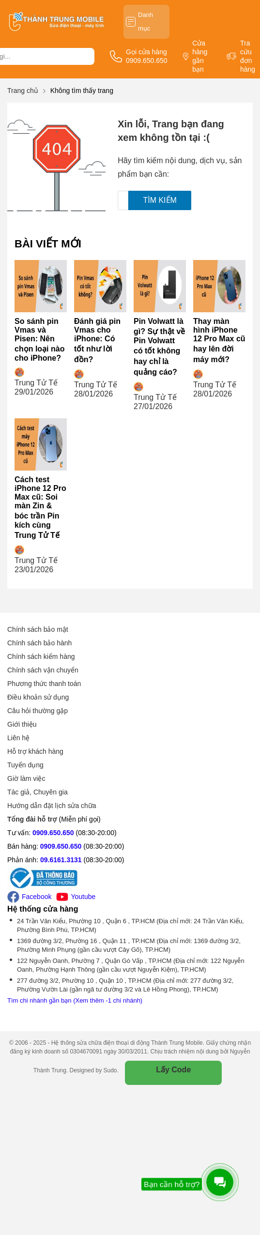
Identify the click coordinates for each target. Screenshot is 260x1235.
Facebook (29, 897)
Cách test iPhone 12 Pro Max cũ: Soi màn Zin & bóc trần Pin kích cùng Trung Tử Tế (40, 507)
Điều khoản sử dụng (38, 697)
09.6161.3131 (61, 860)
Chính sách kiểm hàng (41, 656)
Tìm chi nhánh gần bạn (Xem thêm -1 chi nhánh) (74, 1000)
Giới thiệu (22, 724)
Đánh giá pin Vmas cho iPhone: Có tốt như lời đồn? (97, 340)
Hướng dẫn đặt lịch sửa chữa (51, 805)
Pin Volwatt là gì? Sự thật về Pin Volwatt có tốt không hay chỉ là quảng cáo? (159, 346)
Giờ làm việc (26, 778)
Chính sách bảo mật (37, 629)
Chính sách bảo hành (39, 643)
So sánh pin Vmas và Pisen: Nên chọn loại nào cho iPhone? (39, 339)
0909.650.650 (53, 833)
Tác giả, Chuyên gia (37, 792)
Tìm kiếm (159, 200)
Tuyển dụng (25, 765)
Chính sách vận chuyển (42, 670)
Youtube (75, 897)
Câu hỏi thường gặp (37, 711)
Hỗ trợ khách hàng (35, 751)
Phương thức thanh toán (44, 683)
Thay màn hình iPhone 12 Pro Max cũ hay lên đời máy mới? (219, 340)
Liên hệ (18, 738)
